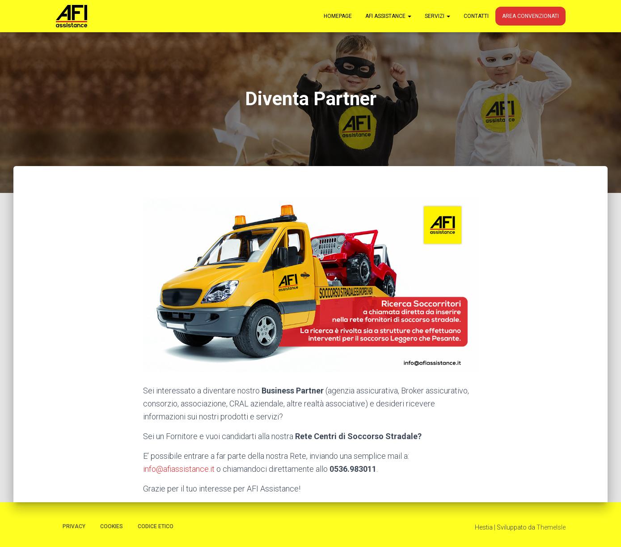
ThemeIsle (551, 527)
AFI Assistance (388, 16)
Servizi (437, 16)
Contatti (476, 16)
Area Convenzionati (530, 16)
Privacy (74, 526)
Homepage (338, 16)
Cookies (111, 526)
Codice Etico (155, 526)
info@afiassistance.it (179, 469)
